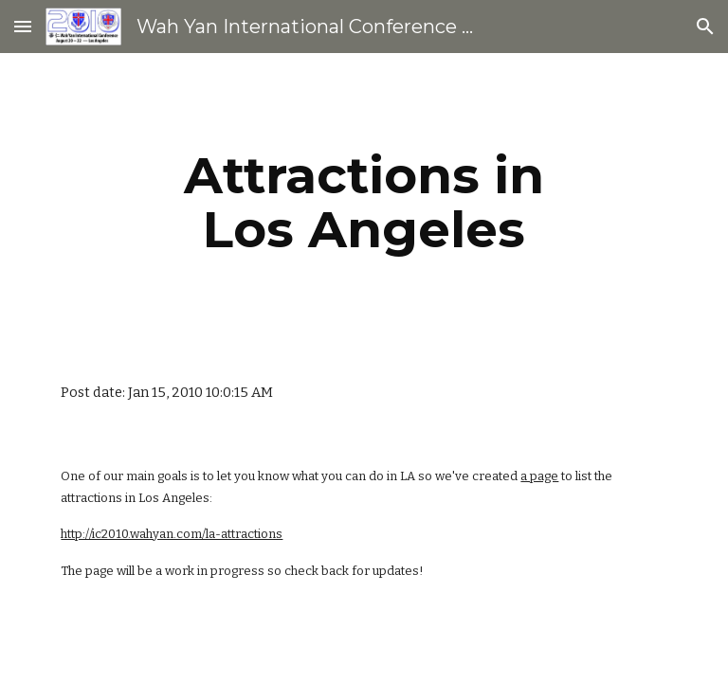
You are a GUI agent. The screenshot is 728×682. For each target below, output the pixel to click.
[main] (363, 202)
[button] (23, 26)
